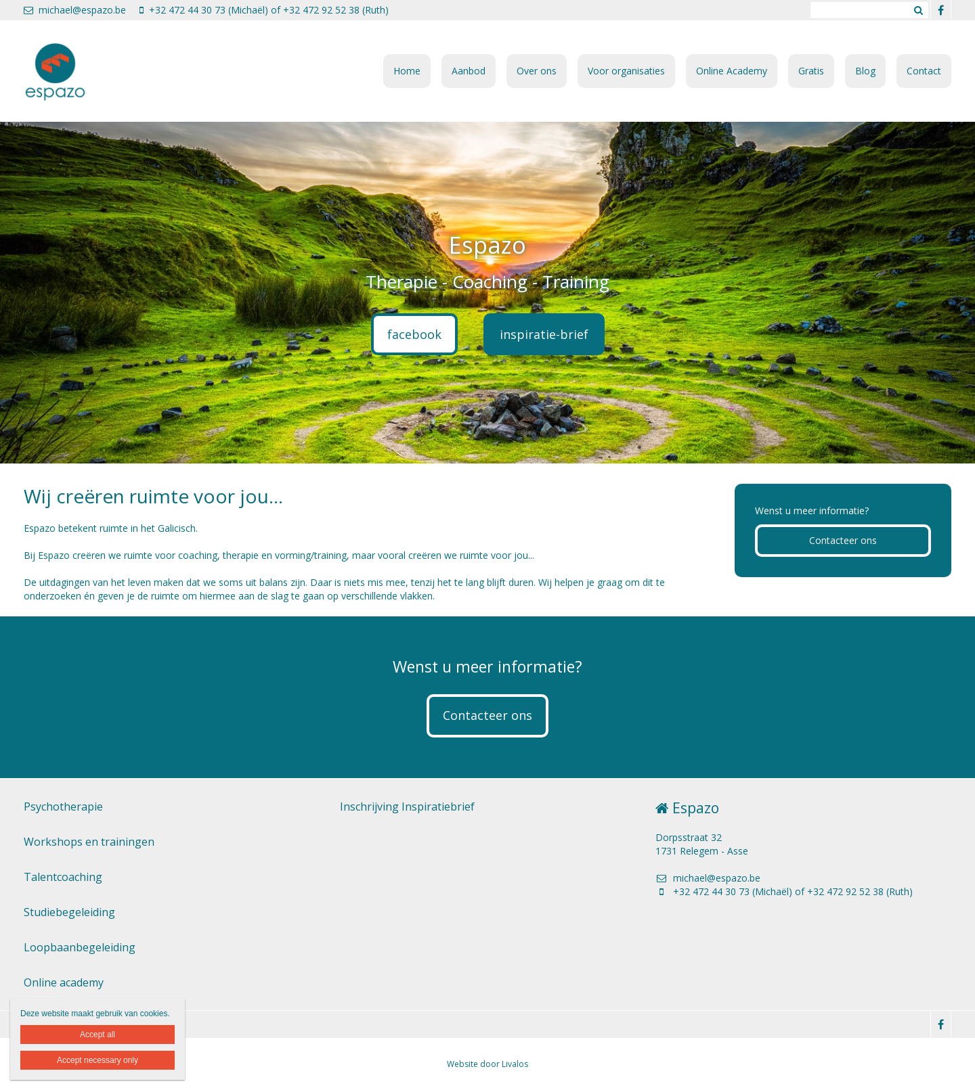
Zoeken (918, 10)
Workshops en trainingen (89, 841)
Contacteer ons (843, 540)
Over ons (537, 70)
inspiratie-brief (544, 334)
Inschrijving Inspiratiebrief (407, 806)
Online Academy (731, 70)
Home (406, 70)
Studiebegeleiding (69, 912)
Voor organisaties (626, 70)
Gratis (811, 70)
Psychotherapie (63, 806)
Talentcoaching (63, 876)
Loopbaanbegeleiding (79, 947)
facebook (414, 334)
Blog (865, 70)
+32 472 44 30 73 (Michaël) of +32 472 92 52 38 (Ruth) (264, 9)
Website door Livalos (487, 1064)
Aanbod (468, 70)
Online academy (64, 982)
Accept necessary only (97, 1060)
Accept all (97, 1034)
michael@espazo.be (75, 9)
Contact (924, 70)
